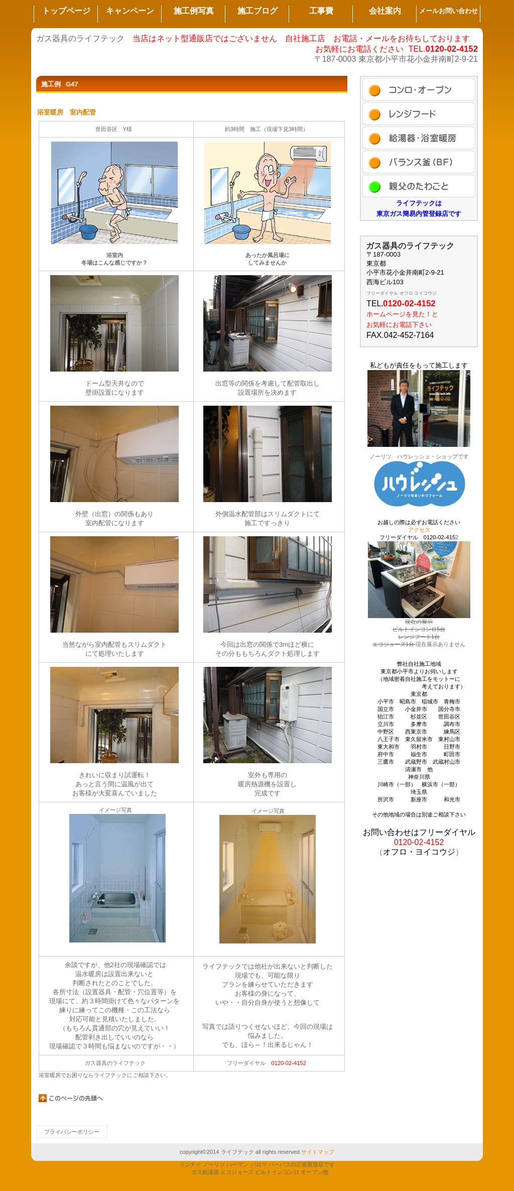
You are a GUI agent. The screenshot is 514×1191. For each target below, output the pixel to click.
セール (418, 113)
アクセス (418, 186)
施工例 (418, 89)
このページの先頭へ (71, 1098)
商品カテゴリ (418, 138)
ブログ (418, 162)
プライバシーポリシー (71, 1132)
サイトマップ (317, 1152)
